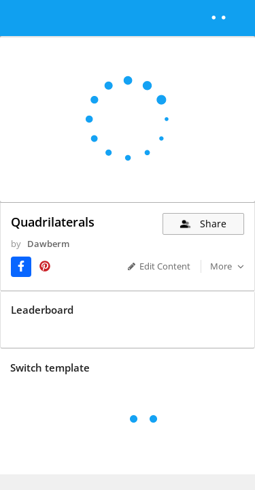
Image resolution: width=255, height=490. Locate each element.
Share (202, 223)
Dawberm (36, 256)
